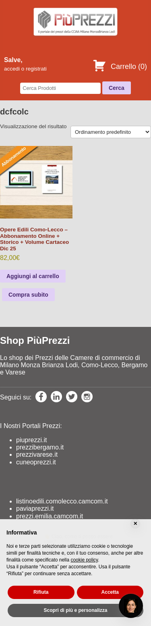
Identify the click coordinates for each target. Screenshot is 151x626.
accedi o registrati (25, 69)
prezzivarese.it (37, 454)
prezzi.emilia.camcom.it (49, 516)
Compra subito (28, 294)
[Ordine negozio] (110, 132)
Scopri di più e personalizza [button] (75, 610)
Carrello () (120, 66)
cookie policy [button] (84, 560)
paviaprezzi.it (35, 508)
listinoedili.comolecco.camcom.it (62, 501)
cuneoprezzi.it (36, 462)
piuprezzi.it (31, 440)
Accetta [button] (110, 592)
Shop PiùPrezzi (35, 340)
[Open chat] (131, 606)
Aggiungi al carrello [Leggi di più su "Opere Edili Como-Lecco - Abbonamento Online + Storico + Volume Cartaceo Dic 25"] (32, 276)
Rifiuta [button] (40, 592)
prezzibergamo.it (40, 447)
